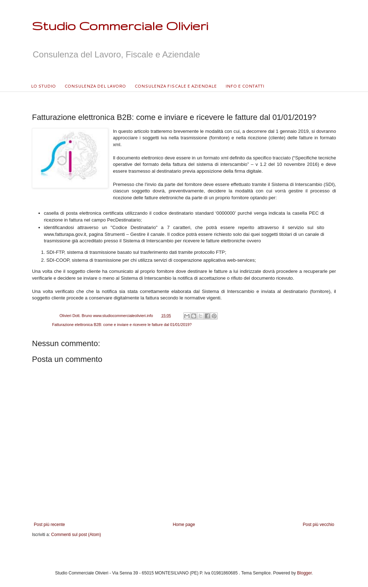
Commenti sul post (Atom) (76, 534)
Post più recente (49, 524)
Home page (184, 524)
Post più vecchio (318, 524)
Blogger (304, 573)
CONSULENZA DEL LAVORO (95, 86)
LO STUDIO (43, 86)
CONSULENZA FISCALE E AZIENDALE (175, 86)
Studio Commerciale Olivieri (120, 26)
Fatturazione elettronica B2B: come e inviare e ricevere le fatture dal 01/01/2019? (122, 324)
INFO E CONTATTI (244, 86)
